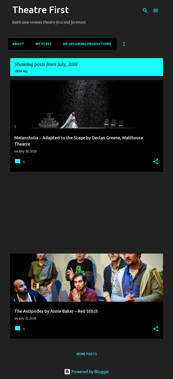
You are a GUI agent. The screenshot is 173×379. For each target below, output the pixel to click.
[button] (156, 162)
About (18, 44)
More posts (86, 354)
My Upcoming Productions (87, 44)
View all (21, 71)
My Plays (43, 44)
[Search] (145, 10)
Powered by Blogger (86, 371)
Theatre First (40, 9)
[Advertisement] (86, 212)
